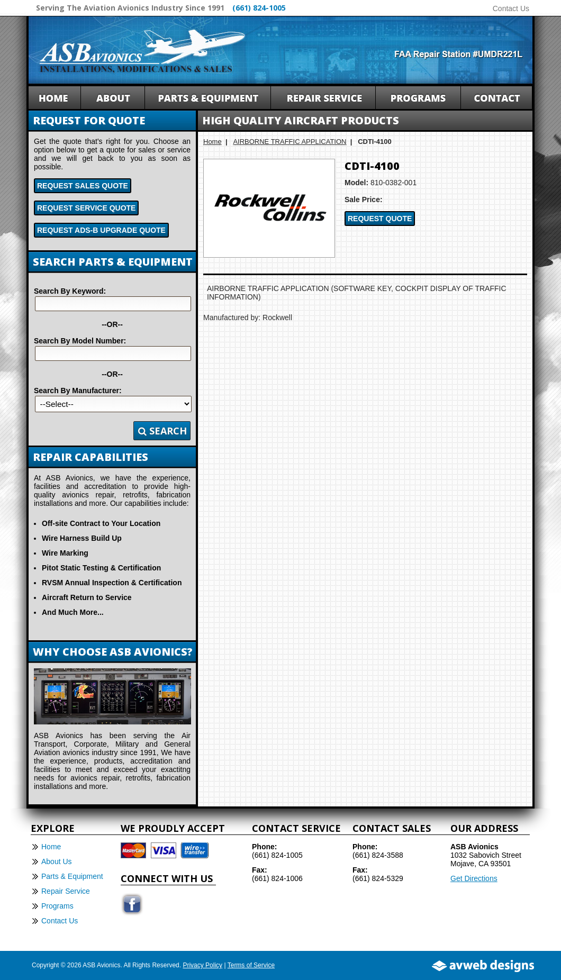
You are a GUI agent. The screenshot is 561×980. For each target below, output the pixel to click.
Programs (57, 906)
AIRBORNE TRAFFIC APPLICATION (289, 142)
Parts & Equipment (72, 876)
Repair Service (65, 891)
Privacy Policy (202, 965)
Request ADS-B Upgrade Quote (101, 230)
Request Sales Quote (82, 186)
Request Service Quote (86, 208)
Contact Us (511, 8)
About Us (56, 861)
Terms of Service (251, 965)
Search (162, 430)
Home (212, 142)
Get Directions (473, 878)
